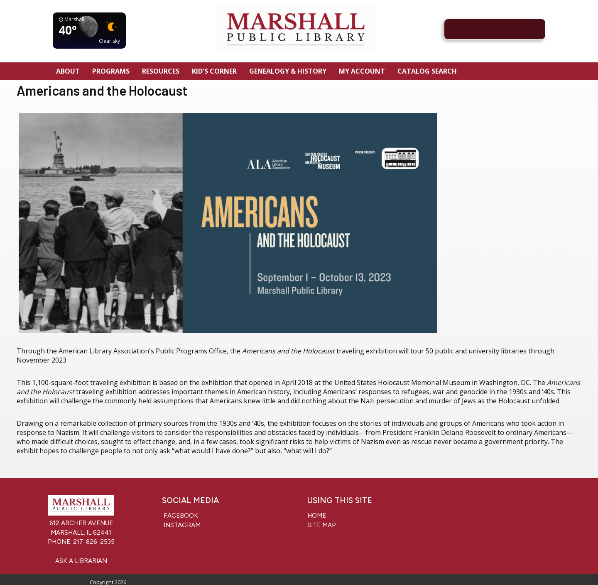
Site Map (321, 525)
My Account (362, 71)
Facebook (180, 515)
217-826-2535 (94, 542)
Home (316, 515)
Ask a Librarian (81, 561)
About (68, 71)
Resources (160, 71)
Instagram (181, 525)
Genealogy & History (287, 71)
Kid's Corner (214, 71)
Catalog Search (427, 71)
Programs (111, 71)
